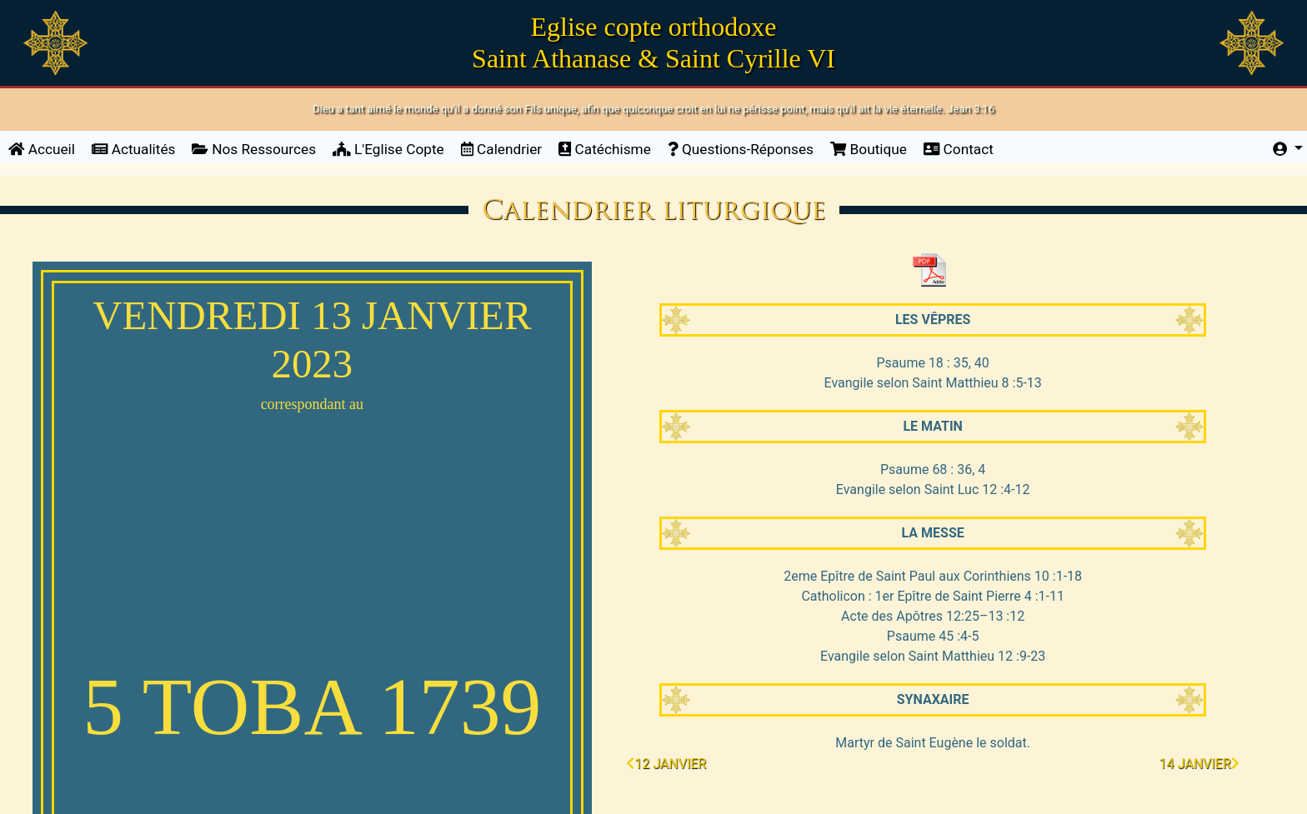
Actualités (134, 149)
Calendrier (502, 149)
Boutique (868, 149)
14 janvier (1199, 764)
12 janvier (666, 764)
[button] (1288, 150)
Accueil (45, 147)
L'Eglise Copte (388, 149)
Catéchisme (604, 149)
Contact (959, 149)
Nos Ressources (254, 149)
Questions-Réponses (741, 149)
